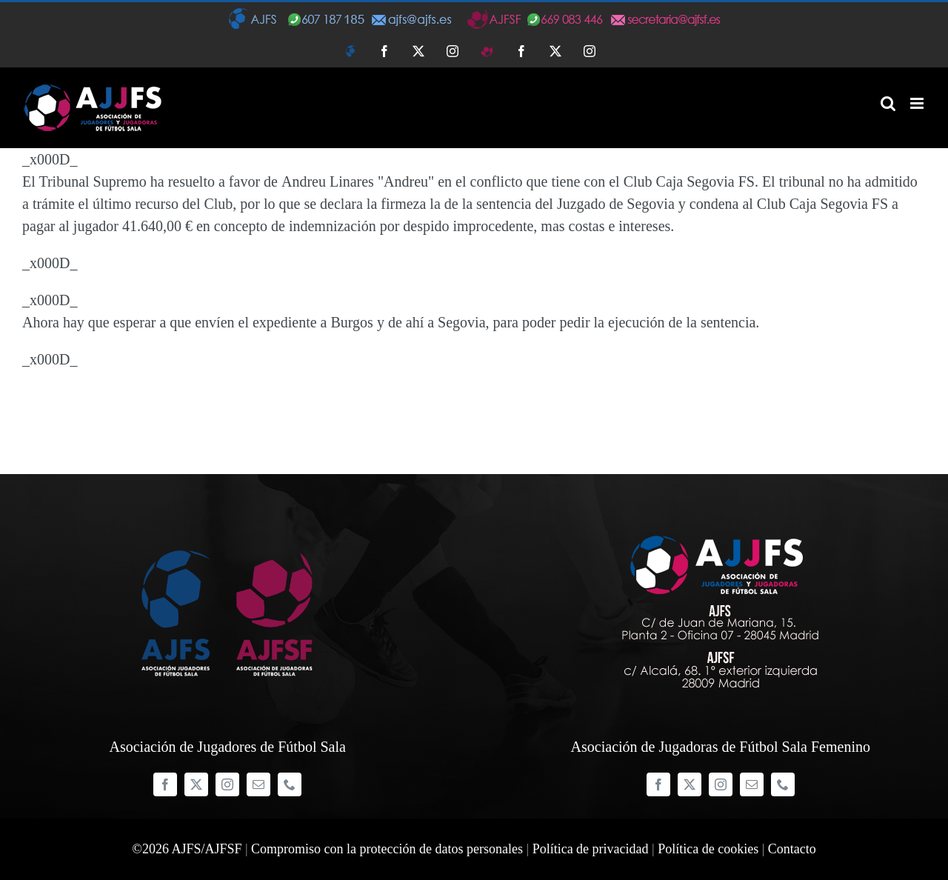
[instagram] (227, 784)
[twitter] (196, 784)
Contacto (792, 848)
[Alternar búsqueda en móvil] (888, 103)
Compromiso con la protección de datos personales (387, 848)
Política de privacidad (591, 848)
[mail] (258, 784)
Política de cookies (708, 848)
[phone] (289, 784)
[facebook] (165, 784)
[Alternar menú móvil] (918, 103)
